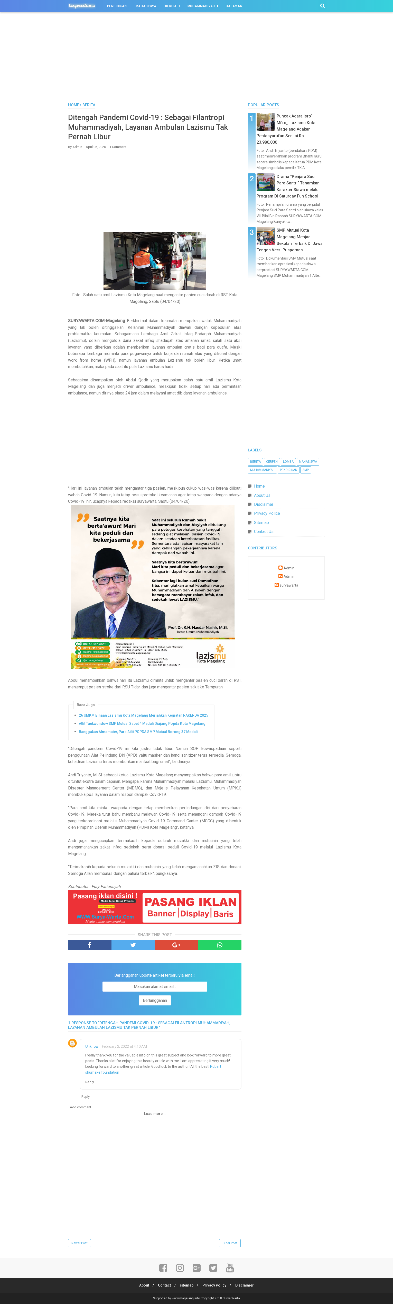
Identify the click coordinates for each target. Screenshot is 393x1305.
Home (259, 486)
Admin (289, 568)
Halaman (234, 6)
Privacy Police (267, 513)
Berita (171, 6)
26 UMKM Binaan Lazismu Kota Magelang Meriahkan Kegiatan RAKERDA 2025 (143, 716)
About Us (262, 495)
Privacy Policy (215, 1286)
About (142, 1286)
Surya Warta (231, 1299)
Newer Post (79, 1244)
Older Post (229, 1244)
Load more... (155, 1115)
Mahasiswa (146, 6)
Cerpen (272, 461)
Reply (89, 1083)
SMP (306, 470)
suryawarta (289, 585)
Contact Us (264, 531)
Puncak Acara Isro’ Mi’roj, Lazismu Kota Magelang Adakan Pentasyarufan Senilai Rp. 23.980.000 (286, 129)
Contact (163, 1286)
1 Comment (117, 148)
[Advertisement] (196, 59)
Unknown (92, 1047)
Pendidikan (117, 6)
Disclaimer (263, 504)
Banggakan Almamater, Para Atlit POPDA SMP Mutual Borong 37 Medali (138, 733)
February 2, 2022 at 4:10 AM (124, 1047)
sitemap (186, 1286)
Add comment (80, 1108)
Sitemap (261, 522)
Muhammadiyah (201, 6)
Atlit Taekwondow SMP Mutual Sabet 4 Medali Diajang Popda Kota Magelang (142, 725)
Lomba (288, 461)
